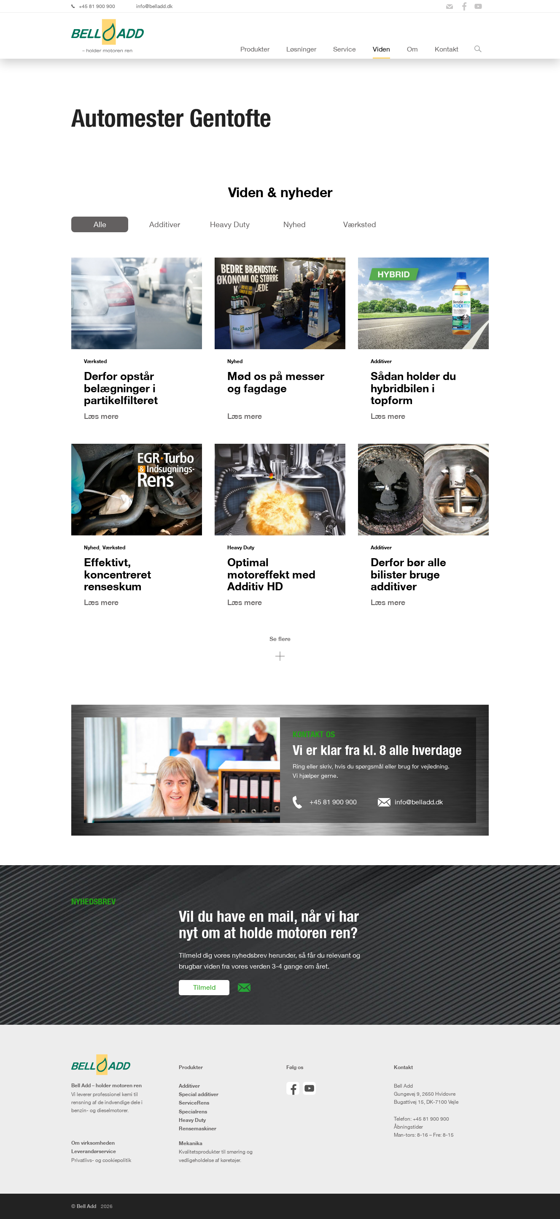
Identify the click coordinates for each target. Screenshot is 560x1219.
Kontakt (446, 49)
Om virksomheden (93, 1143)
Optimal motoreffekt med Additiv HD (271, 574)
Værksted (359, 224)
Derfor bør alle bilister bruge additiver (408, 574)
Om (412, 49)
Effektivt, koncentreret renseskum (117, 574)
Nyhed (294, 224)
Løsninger (301, 49)
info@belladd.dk (154, 6)
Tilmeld (204, 987)
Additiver (164, 224)
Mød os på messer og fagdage (275, 382)
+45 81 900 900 (97, 6)
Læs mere (101, 416)
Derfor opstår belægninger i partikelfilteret (121, 388)
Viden (381, 49)
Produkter (254, 49)
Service (344, 49)
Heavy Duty (230, 224)
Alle (100, 224)
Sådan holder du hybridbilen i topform (413, 388)
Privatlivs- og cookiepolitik (101, 1160)
